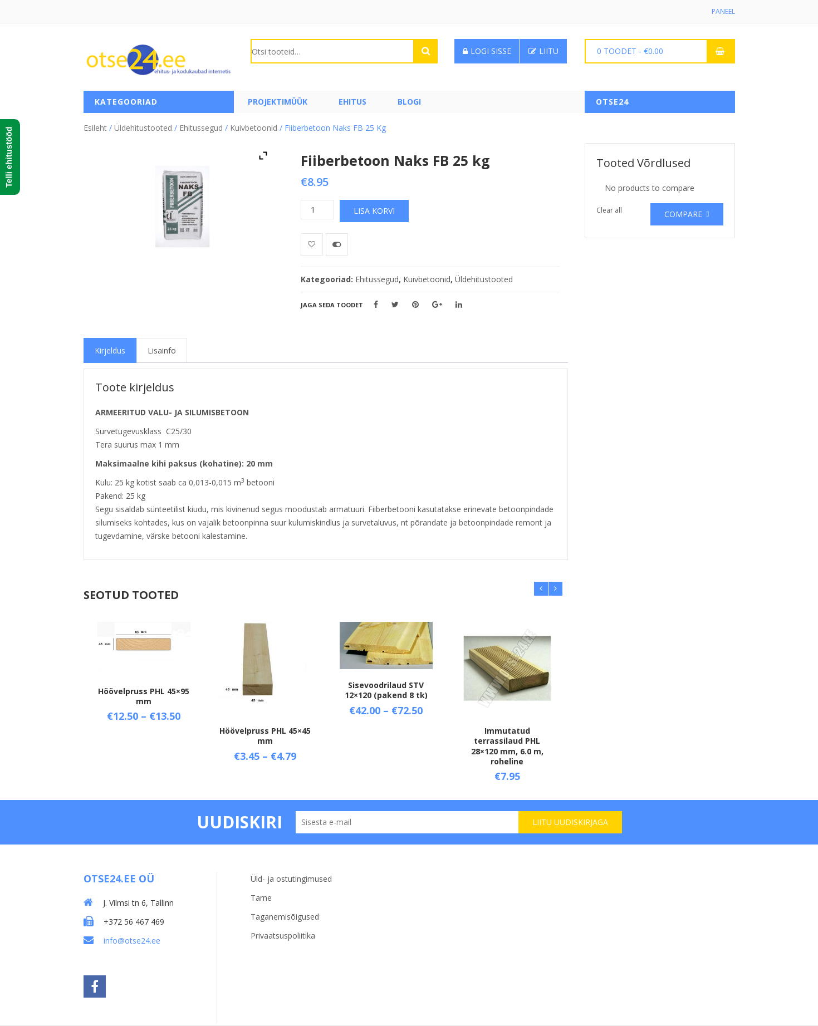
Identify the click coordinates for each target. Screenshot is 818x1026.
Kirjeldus (110, 350)
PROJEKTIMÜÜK (277, 101)
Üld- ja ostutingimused (291, 878)
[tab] (110, 350)
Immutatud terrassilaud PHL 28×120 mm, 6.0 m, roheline (507, 746)
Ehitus (352, 101)
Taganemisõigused (285, 916)
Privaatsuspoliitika (283, 935)
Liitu (543, 51)
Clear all (609, 210)
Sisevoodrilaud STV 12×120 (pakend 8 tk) (386, 690)
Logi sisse (487, 51)
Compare (683, 214)
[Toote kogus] (317, 209)
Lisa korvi (374, 210)
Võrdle (337, 244)
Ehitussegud (201, 127)
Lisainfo (162, 350)
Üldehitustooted (143, 127)
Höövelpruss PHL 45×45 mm (265, 735)
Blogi (409, 101)
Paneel (723, 11)
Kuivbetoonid (253, 127)
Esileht (95, 127)
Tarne (261, 897)
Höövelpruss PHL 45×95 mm (143, 696)
